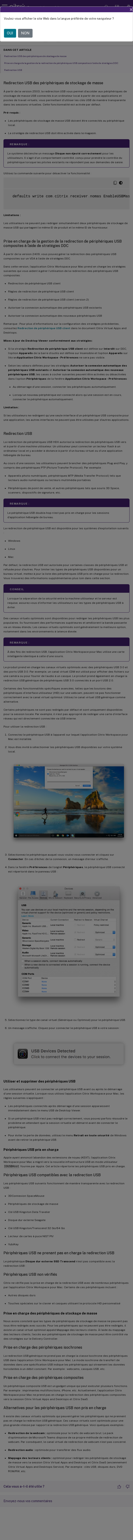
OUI (10, 33)
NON (25, 33)
